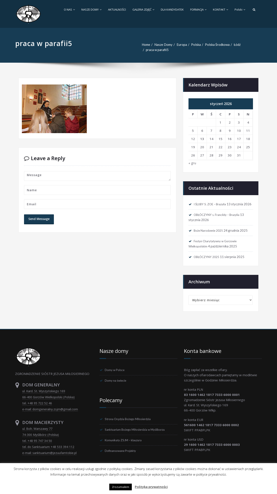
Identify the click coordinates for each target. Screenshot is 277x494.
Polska (196, 44)
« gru (192, 163)
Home (146, 44)
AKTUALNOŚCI (117, 9)
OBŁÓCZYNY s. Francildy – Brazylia (220, 220)
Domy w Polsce (116, 376)
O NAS (69, 9)
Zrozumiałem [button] (120, 487)
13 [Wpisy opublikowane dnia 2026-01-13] (202, 139)
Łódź (237, 44)
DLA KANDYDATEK (172, 9)
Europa (182, 44)
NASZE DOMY (91, 9)
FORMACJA (198, 9)
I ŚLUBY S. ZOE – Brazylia (212, 204)
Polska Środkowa (217, 44)
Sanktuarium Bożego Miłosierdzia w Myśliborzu (139, 437)
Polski (240, 9)
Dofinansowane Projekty (123, 458)
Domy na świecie (117, 387)
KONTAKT (220, 9)
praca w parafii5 (157, 50)
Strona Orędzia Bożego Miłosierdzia (131, 426)
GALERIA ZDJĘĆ (143, 9)
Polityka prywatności (151, 486)
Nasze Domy (163, 44)
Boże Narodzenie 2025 (210, 236)
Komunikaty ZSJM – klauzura (125, 447)
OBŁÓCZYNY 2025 (208, 263)
